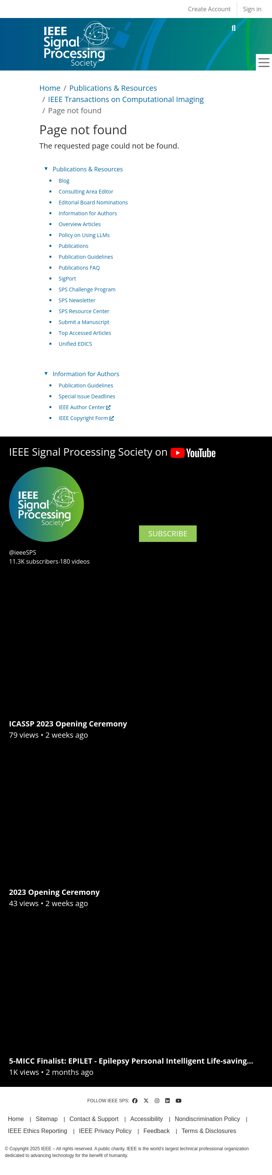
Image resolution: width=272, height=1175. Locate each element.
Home (50, 88)
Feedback (156, 1131)
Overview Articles (80, 224)
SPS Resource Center (84, 311)
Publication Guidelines (86, 256)
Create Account (209, 9)
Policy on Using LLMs (84, 235)
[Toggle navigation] (264, 62)
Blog (64, 180)
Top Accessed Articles (85, 332)
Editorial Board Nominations (93, 202)
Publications (73, 245)
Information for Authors (88, 213)
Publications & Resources (113, 88)
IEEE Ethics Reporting (37, 1131)
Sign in (252, 9)
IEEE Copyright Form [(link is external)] (86, 418)
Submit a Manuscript (84, 322)
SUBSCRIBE (167, 533)
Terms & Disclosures (209, 1131)
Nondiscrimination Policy (207, 1119)
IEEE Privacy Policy (105, 1131)
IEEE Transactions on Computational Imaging (126, 99)
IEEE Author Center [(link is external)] (85, 407)
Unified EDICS (75, 343)
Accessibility (146, 1119)
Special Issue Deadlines (87, 396)
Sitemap (47, 1119)
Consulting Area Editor (86, 191)
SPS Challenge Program (87, 289)
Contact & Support (93, 1119)
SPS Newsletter (77, 300)
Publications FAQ (79, 267)
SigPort (67, 278)
